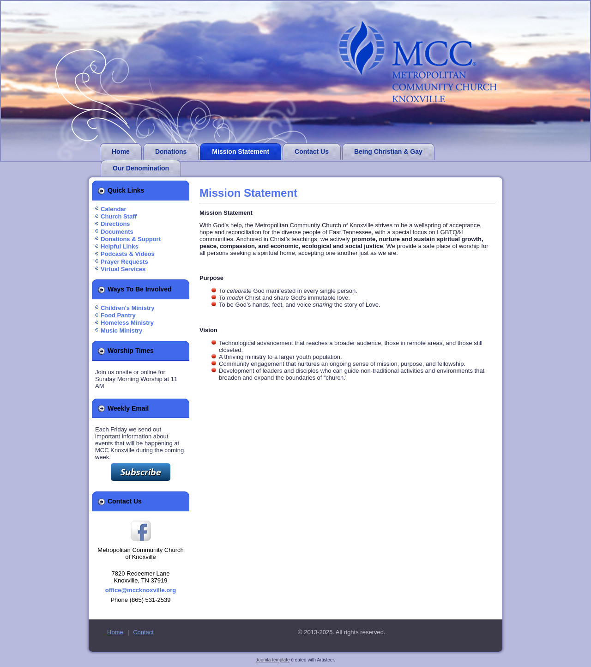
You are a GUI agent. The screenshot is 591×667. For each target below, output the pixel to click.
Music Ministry (121, 330)
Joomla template (272, 659)
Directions (115, 223)
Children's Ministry (128, 307)
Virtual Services (123, 269)
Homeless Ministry (127, 322)
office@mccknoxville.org (140, 590)
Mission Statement (240, 151)
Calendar (114, 209)
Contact (143, 632)
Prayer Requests (124, 261)
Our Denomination (141, 168)
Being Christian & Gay (388, 151)
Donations (171, 151)
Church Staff (119, 216)
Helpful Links (120, 246)
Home (121, 151)
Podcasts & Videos (128, 253)
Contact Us (312, 151)
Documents (117, 231)
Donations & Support (131, 239)
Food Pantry (118, 315)
